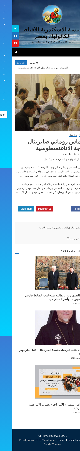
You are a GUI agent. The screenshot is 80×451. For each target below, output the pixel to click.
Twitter (50, 208)
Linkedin (14, 208)
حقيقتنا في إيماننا (66, 238)
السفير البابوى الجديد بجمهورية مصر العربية (48, 227)
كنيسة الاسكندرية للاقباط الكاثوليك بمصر (40, 33)
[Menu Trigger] (71, 6)
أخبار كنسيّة (70, 135)
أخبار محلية (60, 135)
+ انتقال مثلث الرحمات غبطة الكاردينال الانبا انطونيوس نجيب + (40, 352)
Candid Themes (40, 444)
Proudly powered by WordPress (25, 440)
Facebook (68, 208)
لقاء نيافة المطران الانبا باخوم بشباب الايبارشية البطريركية (46, 406)
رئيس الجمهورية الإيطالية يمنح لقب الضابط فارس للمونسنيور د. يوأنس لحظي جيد (44, 297)
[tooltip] (3, 28)
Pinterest (32, 208)
